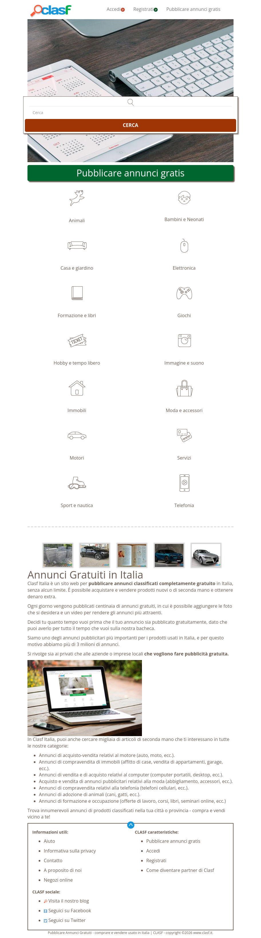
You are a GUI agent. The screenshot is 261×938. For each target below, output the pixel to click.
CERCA (130, 125)
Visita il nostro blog (66, 901)
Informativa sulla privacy (70, 851)
